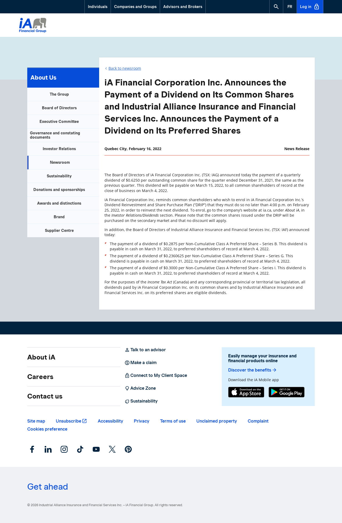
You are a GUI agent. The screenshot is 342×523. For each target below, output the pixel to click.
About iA (41, 357)
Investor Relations (59, 149)
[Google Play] (287, 393)
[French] (290, 6)
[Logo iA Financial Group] (33, 26)
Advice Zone (140, 388)
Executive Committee (59, 121)
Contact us (45, 396)
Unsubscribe (68, 421)
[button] (276, 6)
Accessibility (110, 421)
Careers (40, 376)
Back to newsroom (124, 68)
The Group (59, 94)
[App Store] (246, 393)
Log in (310, 6)
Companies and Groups (135, 7)
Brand (59, 217)
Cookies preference (47, 429)
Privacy (141, 421)
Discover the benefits (252, 370)
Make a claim (141, 362)
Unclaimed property (216, 421)
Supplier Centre (59, 230)
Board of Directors (59, 108)
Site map (36, 421)
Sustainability (59, 176)
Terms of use (173, 421)
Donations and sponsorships (59, 190)
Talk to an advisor (145, 350)
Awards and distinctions (59, 203)
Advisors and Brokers (182, 7)
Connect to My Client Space (156, 375)
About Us (43, 77)
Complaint (258, 421)
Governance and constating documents (55, 135)
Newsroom (60, 162)
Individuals (97, 7)
